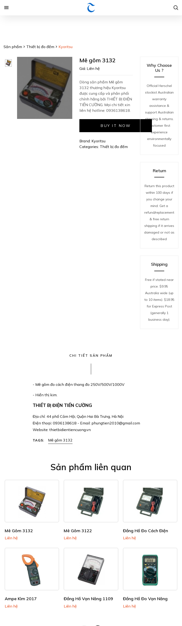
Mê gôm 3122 (78, 530)
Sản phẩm (13, 46)
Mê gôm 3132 (60, 440)
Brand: (85, 141)
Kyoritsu (98, 141)
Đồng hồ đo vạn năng (145, 598)
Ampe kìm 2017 (21, 598)
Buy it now (115, 125)
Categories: (89, 146)
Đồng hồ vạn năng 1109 (88, 598)
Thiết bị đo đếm (40, 46)
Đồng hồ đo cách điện (145, 530)
